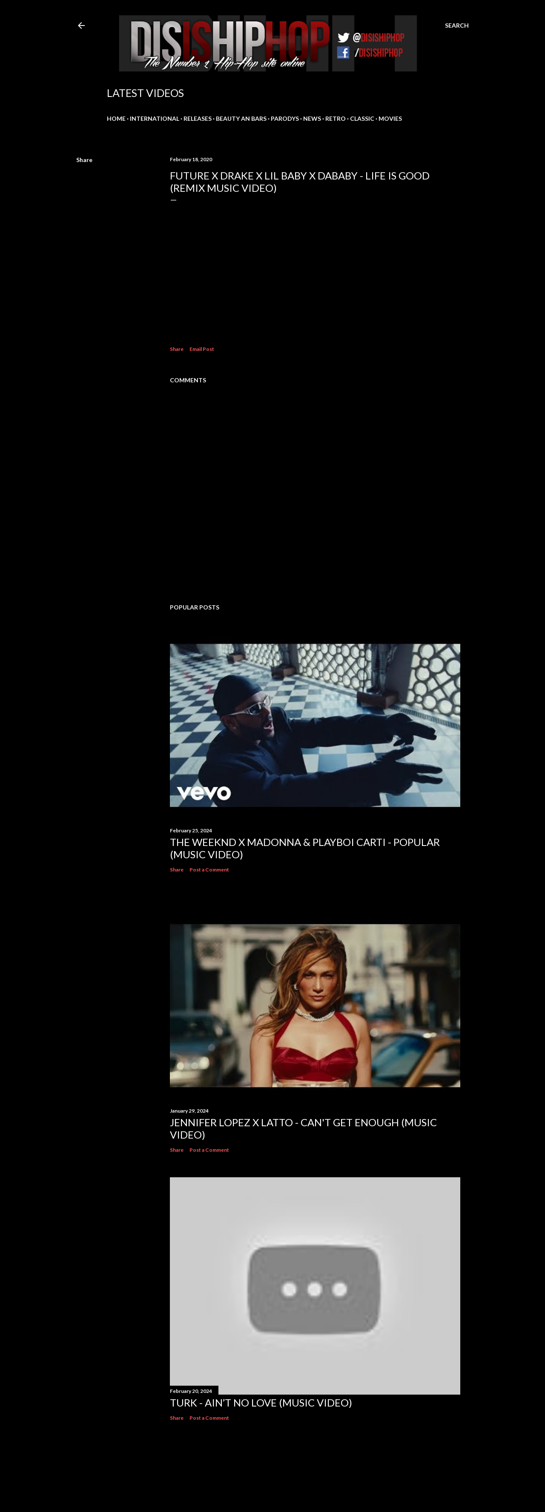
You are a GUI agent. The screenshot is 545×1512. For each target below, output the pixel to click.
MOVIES (390, 118)
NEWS (312, 118)
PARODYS (285, 118)
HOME (116, 118)
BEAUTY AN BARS (241, 118)
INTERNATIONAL (154, 118)
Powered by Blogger (273, 1471)
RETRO (335, 118)
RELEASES (198, 118)
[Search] (457, 25)
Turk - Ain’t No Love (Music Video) (261, 1402)
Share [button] (84, 159)
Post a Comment (209, 869)
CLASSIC (362, 118)
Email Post (201, 349)
